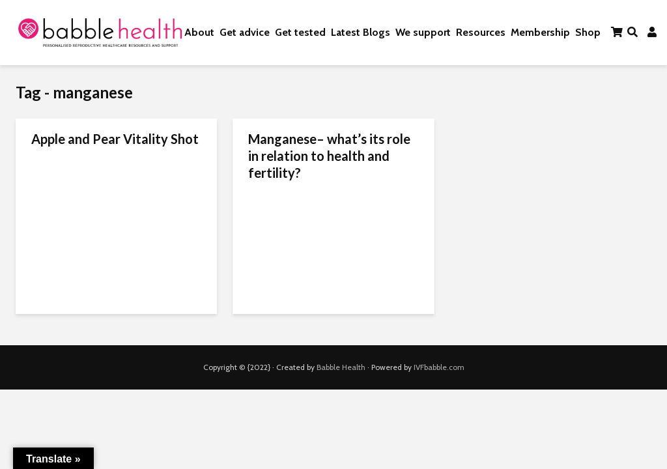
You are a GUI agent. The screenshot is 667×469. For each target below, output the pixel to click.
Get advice (245, 32)
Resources (480, 32)
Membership (540, 32)
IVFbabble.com (439, 367)
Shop (588, 32)
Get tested (300, 32)
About (199, 32)
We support (423, 32)
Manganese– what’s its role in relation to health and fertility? (329, 155)
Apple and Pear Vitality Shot (115, 139)
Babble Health (341, 367)
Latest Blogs (360, 32)
